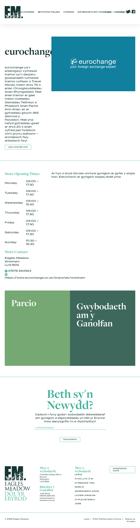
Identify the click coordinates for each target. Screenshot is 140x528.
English (108, 12)
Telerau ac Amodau (130, 520)
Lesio (78, 474)
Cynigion (68, 12)
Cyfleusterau (85, 499)
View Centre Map (18, 147)
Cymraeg (119, 12)
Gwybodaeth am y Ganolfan (94, 12)
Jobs (78, 503)
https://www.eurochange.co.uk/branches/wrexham (45, 278)
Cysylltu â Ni (84, 479)
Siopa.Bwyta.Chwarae (21, 12)
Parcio (79, 487)
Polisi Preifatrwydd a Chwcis (107, 519)
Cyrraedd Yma (85, 483)
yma (117, 177)
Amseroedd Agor (87, 491)
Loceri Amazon (85, 495)
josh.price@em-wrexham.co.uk (47, 499)
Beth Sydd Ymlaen (49, 12)
